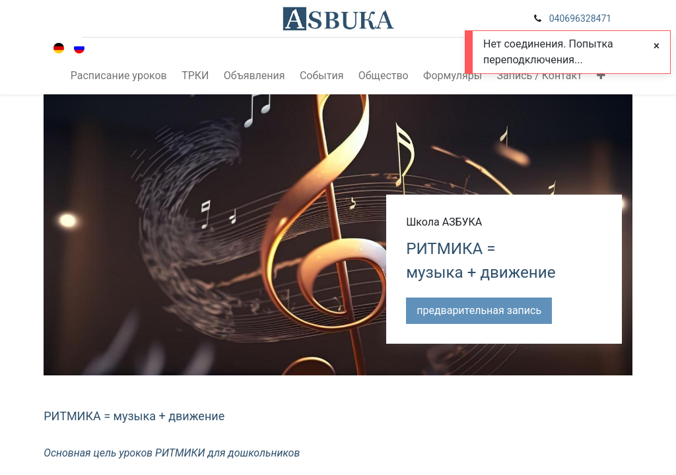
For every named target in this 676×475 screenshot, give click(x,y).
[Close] (656, 46)
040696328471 (580, 18)
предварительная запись (479, 310)
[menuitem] (118, 76)
